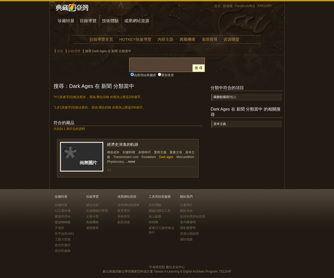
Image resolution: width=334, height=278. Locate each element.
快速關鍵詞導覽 (97, 211)
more (131, 162)
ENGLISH (265, 6)
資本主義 (219, 124)
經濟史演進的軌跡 (122, 144)
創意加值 (123, 222)
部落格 (227, 6)
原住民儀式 (62, 245)
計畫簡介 (186, 205)
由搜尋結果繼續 (145, 75)
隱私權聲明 (188, 228)
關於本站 (186, 211)
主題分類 (92, 216)
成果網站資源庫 (128, 205)
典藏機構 (187, 39)
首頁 (217, 6)
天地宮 (59, 228)
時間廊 (153, 222)
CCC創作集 (63, 211)
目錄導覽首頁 (101, 39)
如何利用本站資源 (192, 216)
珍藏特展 (66, 21)
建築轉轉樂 (62, 222)
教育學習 (123, 211)
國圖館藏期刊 (222, 97)
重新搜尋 (167, 75)
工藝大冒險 (62, 239)
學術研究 (123, 216)
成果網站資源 (136, 21)
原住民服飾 (62, 251)
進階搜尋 (209, 39)
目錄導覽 (88, 21)
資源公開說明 (189, 233)
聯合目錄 (92, 205)
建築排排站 (62, 216)
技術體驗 (110, 21)
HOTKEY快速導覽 (135, 39)
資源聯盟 (231, 39)
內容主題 (165, 39)
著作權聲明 (188, 222)
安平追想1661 (64, 233)
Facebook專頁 (245, 6)
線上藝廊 (155, 216)
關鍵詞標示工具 (160, 211)
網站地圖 (186, 239)
